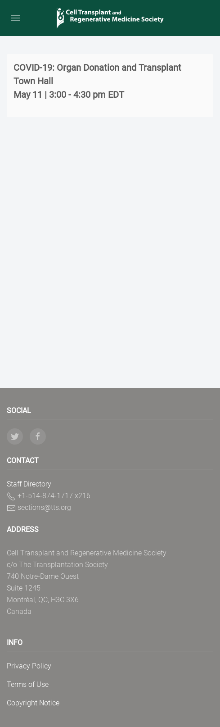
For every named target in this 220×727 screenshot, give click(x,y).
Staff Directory (29, 484)
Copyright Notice (33, 703)
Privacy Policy (29, 666)
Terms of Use (28, 684)
